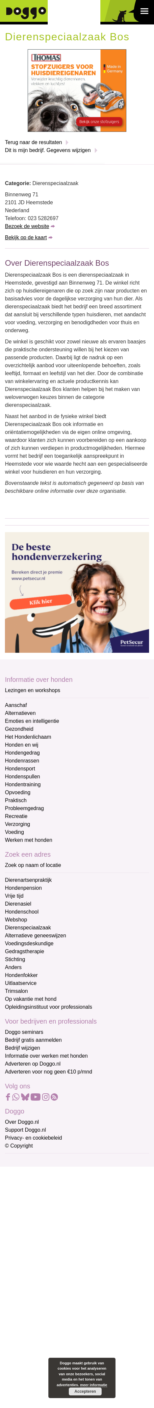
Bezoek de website (27, 226)
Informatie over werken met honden (46, 1056)
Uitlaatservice (21, 983)
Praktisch (16, 800)
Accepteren (85, 1391)
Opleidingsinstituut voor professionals (48, 1007)
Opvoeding (17, 792)
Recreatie (16, 816)
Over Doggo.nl (22, 1122)
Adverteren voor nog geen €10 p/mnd (48, 1072)
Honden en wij (21, 745)
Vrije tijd (14, 896)
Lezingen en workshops (32, 690)
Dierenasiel (18, 904)
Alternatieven (20, 713)
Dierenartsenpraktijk (28, 880)
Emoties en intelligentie (32, 721)
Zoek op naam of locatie (33, 865)
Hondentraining (23, 784)
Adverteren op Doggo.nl (33, 1064)
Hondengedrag (22, 753)
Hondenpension (23, 888)
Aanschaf (16, 705)
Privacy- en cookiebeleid (33, 1138)
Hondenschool (21, 912)
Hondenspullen (22, 776)
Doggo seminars (24, 1032)
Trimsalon (16, 991)
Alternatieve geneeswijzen (35, 935)
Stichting (15, 959)
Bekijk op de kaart (26, 237)
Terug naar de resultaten (33, 142)
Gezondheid (19, 729)
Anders (13, 967)
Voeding (14, 832)
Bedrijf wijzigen (22, 1048)
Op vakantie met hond (31, 999)
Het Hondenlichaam (28, 737)
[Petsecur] (77, 592)
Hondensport (20, 768)
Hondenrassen (22, 760)
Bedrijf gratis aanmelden (33, 1040)
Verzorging (17, 824)
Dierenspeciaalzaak (28, 927)
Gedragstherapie (24, 951)
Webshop (16, 919)
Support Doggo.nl (25, 1130)
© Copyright (19, 1146)
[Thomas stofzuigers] (77, 90)
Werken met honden (28, 840)
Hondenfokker (21, 975)
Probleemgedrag (24, 808)
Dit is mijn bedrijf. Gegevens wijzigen (48, 150)
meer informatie (93, 1385)
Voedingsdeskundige (29, 943)
